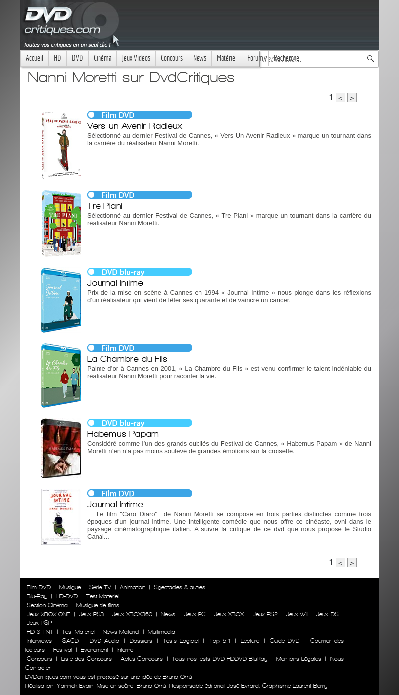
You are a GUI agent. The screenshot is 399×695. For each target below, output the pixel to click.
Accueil (34, 58)
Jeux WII (297, 614)
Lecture (250, 641)
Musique (70, 587)
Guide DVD (284, 641)
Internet (126, 650)
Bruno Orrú (151, 686)
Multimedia (161, 632)
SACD (70, 641)
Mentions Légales (298, 659)
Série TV (100, 587)
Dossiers (141, 641)
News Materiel (121, 632)
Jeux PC (195, 614)
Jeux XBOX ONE (48, 614)
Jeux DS (327, 614)
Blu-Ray (37, 596)
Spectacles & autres (179, 587)
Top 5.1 (219, 641)
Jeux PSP (39, 623)
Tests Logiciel (181, 641)
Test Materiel (102, 596)
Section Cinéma (47, 605)
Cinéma (102, 58)
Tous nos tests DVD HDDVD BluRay (219, 659)
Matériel (227, 58)
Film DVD (39, 587)
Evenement (94, 650)
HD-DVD (67, 596)
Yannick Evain (75, 686)
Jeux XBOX (229, 614)
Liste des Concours (86, 659)
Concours (172, 58)
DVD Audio (104, 641)
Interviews (39, 641)
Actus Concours (142, 659)
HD (57, 58)
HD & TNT (40, 632)
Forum (255, 58)
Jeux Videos (136, 58)
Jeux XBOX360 (132, 614)
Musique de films (97, 605)
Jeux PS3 (91, 614)
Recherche (286, 58)
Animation (132, 587)
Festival (62, 650)
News (199, 58)
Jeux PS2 (265, 614)
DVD (77, 58)
